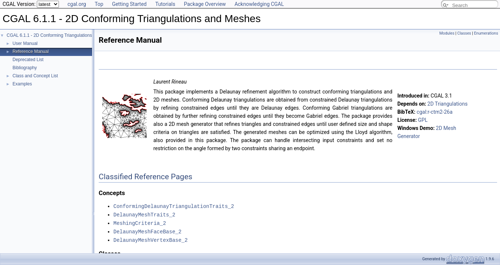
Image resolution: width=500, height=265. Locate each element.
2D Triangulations (447, 104)
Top (99, 4)
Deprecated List (28, 59)
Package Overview (205, 4)
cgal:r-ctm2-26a (435, 112)
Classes (464, 33)
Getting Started (129, 4)
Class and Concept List (35, 75)
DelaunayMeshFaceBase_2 (147, 230)
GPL (422, 120)
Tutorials (165, 4)
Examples (22, 83)
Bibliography (25, 67)
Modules (446, 33)
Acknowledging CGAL (259, 4)
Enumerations (486, 33)
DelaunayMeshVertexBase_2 (150, 238)
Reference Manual (31, 51)
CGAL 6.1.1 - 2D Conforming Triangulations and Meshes (62, 35)
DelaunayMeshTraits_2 (144, 214)
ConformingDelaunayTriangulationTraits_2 (173, 205)
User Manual (25, 43)
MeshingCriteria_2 (139, 222)
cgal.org (76, 4)
